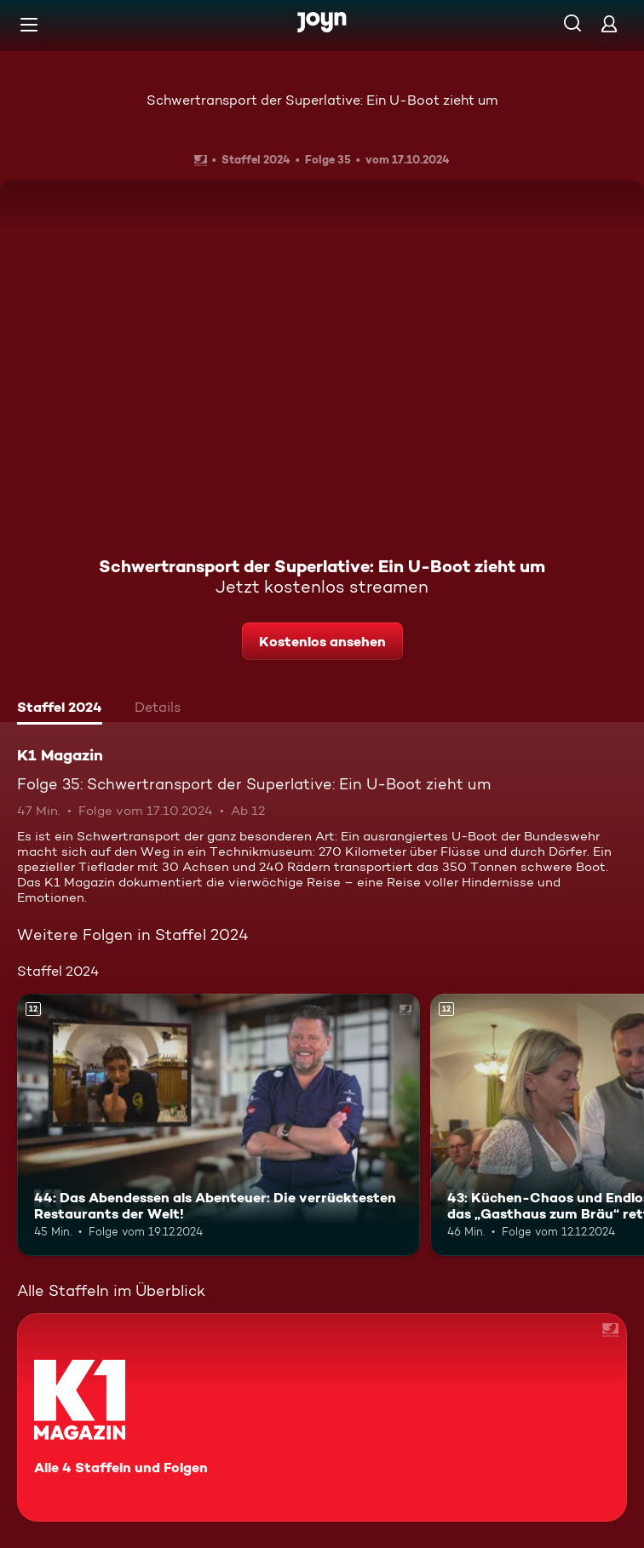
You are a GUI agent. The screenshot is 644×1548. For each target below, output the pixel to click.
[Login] (609, 23)
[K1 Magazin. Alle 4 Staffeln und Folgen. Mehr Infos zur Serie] (322, 1417)
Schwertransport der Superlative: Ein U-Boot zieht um (322, 100)
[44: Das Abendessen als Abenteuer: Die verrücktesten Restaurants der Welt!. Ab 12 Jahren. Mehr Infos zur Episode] (218, 1125)
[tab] (60, 709)
